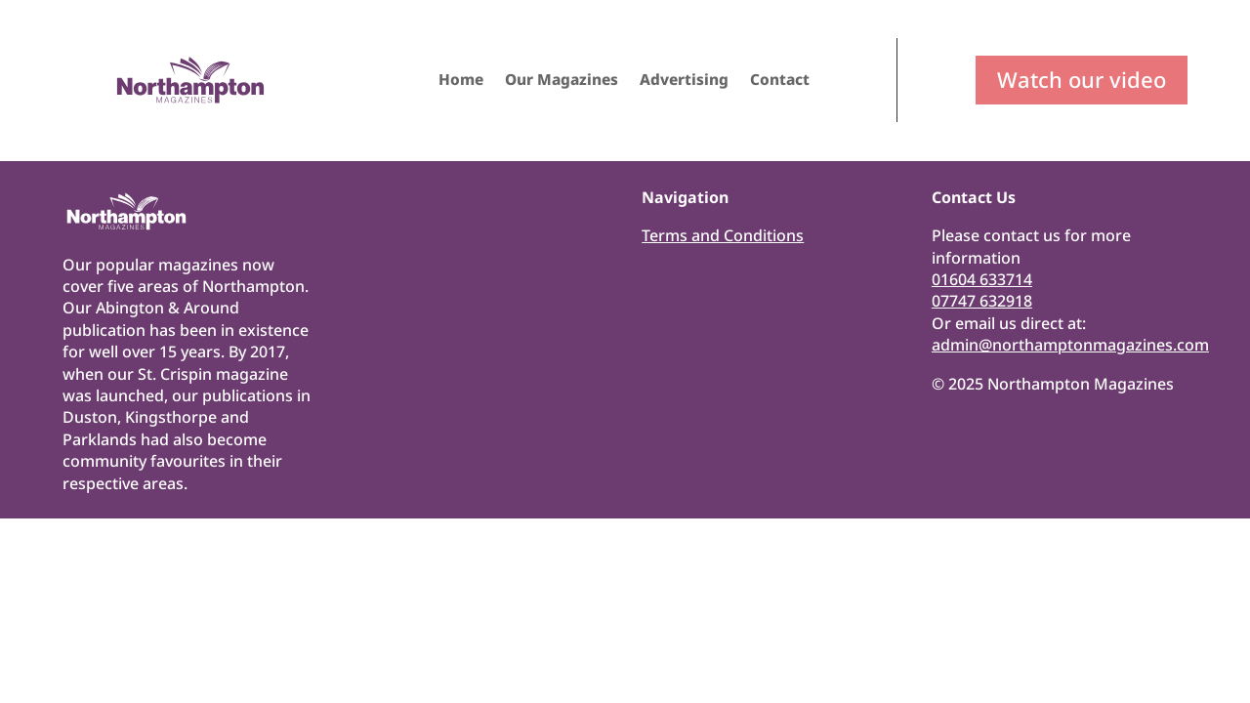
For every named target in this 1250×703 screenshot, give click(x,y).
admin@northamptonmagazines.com (1070, 344)
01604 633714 (982, 279)
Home (460, 81)
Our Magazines (561, 81)
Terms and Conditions (723, 235)
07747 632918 (982, 300)
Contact (780, 81)
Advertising (684, 81)
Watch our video (1081, 79)
